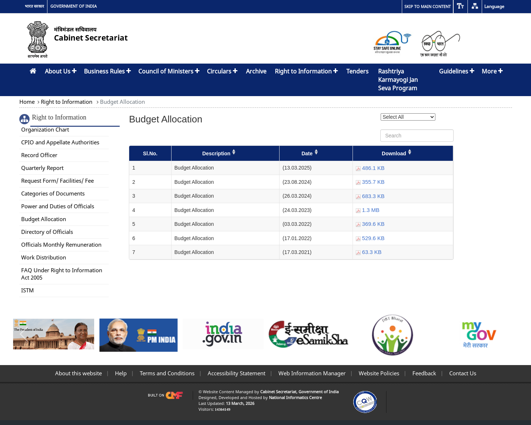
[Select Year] (408, 117)
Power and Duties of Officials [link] (57, 206)
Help (120, 373)
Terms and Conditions (166, 373)
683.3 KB (370, 196)
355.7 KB (370, 182)
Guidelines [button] (456, 71)
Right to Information (66, 101)
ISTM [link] (27, 290)
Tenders (357, 71)
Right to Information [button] (306, 71)
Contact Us (462, 373)
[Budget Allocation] (291, 202)
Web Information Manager (311, 373)
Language (494, 6)
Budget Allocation (122, 101)
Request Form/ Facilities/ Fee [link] (57, 180)
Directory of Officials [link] (47, 231)
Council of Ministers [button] (169, 71)
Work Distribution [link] (43, 257)
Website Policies (378, 373)
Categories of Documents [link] (53, 193)
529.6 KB (370, 238)
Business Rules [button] (107, 71)
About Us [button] (61, 71)
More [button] (492, 71)
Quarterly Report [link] (42, 167)
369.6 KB (370, 224)
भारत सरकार (34, 6)
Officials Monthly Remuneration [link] (61, 244)
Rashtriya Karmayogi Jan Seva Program (398, 79)
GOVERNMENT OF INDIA (73, 6)
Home (27, 101)
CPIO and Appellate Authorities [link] (60, 142)
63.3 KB (369, 252)
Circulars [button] (222, 71)
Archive (256, 71)
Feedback (423, 373)
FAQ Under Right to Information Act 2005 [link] (61, 273)
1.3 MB (368, 210)
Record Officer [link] (39, 155)
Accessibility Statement (235, 373)
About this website (78, 373)
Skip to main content (427, 6)
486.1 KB (370, 168)
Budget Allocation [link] (43, 219)
